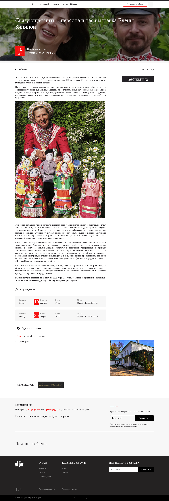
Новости (55, 4)
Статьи (65, 4)
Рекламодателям (69, 489)
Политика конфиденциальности (85, 498)
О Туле (43, 462)
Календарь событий (40, 4)
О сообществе (45, 476)
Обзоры (73, 4)
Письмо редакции (47, 489)
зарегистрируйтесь (52, 409)
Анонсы (65, 468)
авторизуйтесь (33, 409)
